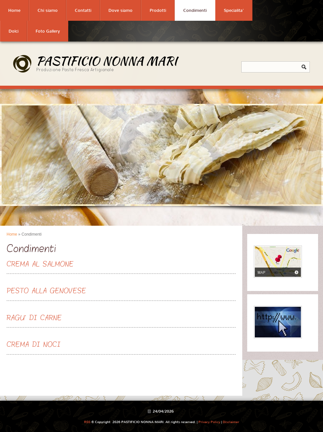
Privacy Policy (209, 422)
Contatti (83, 10)
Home (14, 10)
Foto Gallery (48, 31)
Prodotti (158, 10)
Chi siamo (48, 10)
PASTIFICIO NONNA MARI (106, 60)
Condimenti (195, 10)
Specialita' (234, 10)
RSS (87, 422)
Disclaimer (231, 422)
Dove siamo (120, 10)
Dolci (13, 31)
